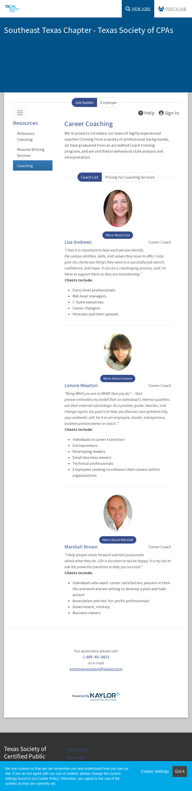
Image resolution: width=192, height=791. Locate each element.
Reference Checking (25, 136)
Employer (108, 102)
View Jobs (138, 9)
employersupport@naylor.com (96, 668)
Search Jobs (77, 749)
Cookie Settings (155, 771)
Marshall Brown (81, 546)
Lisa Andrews (78, 242)
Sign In (169, 113)
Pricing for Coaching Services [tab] (130, 177)
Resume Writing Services (30, 152)
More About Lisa (118, 235)
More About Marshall (117, 539)
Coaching (25, 165)
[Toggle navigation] (20, 113)
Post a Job (172, 9)
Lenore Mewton (81, 385)
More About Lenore (118, 378)
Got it (179, 771)
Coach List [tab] (89, 177)
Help (146, 113)
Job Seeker (84, 102)
